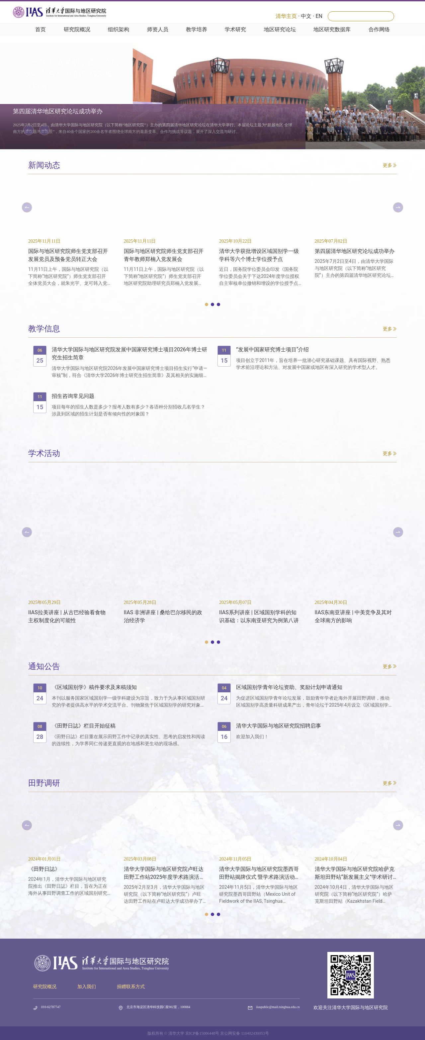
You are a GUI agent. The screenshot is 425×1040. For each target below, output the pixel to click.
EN (318, 16)
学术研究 (235, 37)
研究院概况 (77, 37)
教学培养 (196, 37)
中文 (306, 16)
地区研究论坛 (280, 37)
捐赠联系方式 (131, 986)
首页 (40, 37)
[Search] (361, 16)
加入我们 (86, 986)
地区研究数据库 (332, 37)
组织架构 (118, 37)
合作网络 (379, 37)
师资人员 (157, 37)
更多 (390, 165)
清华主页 (286, 16)
